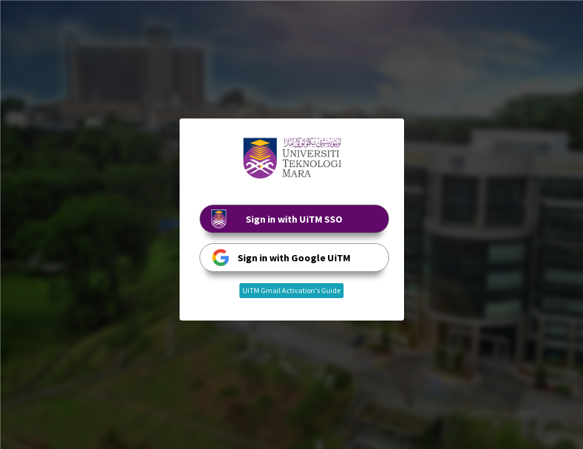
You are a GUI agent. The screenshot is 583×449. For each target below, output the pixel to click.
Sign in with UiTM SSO (277, 219)
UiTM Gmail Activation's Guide (291, 290)
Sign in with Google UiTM (281, 257)
